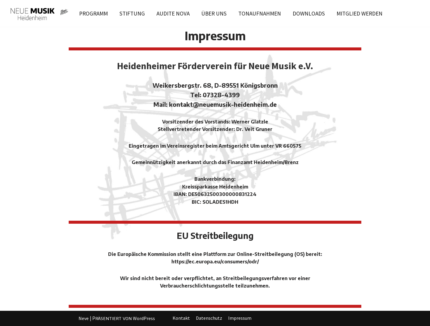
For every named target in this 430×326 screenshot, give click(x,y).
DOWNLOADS (309, 13)
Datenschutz (209, 318)
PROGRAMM (93, 13)
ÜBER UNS (214, 13)
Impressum (239, 318)
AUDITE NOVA (173, 13)
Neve (84, 318)
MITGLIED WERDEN (360, 13)
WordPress (144, 318)
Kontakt (181, 318)
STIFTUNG (132, 13)
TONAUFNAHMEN (259, 13)
